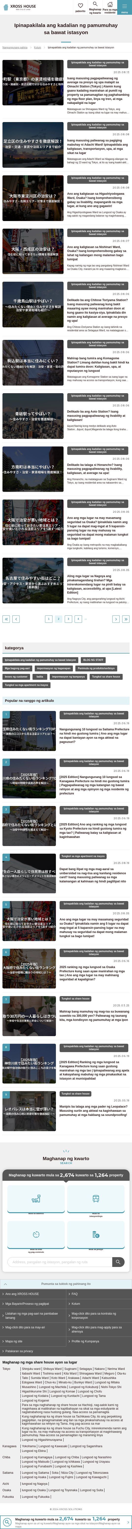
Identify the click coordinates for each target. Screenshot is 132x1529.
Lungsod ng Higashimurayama (42, 1440)
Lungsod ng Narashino (97, 1457)
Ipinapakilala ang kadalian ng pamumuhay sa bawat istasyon (40, 660)
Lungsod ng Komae (62, 1391)
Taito (25, 1378)
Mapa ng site (12, 1341)
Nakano (100, 1369)
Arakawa (74, 1378)
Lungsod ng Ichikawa (66, 1461)
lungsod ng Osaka (34, 1490)
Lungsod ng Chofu (90, 1391)
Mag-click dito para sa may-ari (23, 1327)
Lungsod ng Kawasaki (52, 1446)
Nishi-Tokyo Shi (111, 1387)
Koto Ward (58, 1378)
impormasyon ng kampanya (68, 676)
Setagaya (85, 1369)
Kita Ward (70, 1373)
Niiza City (67, 1472)
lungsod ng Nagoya (34, 1484)
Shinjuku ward (31, 1369)
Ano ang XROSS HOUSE (20, 1294)
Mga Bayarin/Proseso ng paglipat (25, 1304)
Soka (55, 1472)
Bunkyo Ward (83, 1382)
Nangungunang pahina (14, 47)
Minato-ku (65, 1382)
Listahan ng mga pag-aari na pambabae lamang (30, 1316)
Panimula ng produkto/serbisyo (96, 668)
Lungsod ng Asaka (34, 1477)
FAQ (73, 1294)
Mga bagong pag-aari (17, 668)
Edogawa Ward (32, 1382)
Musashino (29, 1387)
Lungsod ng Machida (52, 1387)
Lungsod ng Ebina (34, 1451)
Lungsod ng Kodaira (35, 1396)
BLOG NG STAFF (93, 660)
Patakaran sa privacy (17, 1351)
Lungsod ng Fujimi (61, 1477)
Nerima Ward (116, 1369)
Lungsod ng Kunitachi (65, 1396)
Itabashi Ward (31, 1373)
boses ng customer (16, 676)
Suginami (70, 1369)
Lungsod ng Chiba (67, 1457)
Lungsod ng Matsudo (36, 1461)
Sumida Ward (40, 1378)
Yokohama (29, 1446)
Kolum (37, 47)
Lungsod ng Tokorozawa (92, 1472)
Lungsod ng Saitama (35, 1472)
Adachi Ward (90, 1378)
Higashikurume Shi (34, 1391)
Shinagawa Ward (90, 1373)
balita (40, 676)
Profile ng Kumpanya (84, 1341)
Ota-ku (121, 1373)
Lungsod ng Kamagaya (37, 1457)
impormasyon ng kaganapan (54, 668)
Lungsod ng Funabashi (37, 1466)
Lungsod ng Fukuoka (36, 1497)
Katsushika (109, 1378)
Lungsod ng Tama (94, 1396)
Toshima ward (52, 1373)
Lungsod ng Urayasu (96, 1461)
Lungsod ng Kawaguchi (91, 1477)
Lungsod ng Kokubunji (83, 1387)
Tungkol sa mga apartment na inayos (26, 685)
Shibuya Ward (52, 1369)
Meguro (109, 1373)
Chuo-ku (50, 1382)
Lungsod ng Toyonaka (63, 1490)
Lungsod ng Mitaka (107, 1382)
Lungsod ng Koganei (35, 1400)
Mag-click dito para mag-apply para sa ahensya (95, 1329)
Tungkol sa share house (106, 676)
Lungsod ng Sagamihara (86, 1446)
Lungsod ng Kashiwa (68, 1466)
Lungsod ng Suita (91, 1490)
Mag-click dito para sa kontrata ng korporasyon (92, 1316)
